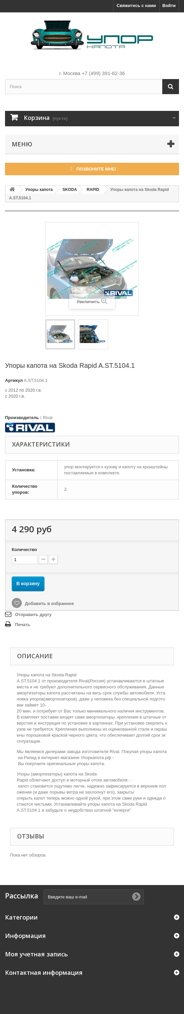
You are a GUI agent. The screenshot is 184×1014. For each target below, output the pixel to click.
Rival (48, 417)
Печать (22, 624)
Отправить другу (33, 614)
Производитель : (23, 417)
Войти (169, 5)
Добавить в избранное (49, 603)
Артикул (14, 380)
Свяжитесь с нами (136, 5)
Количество (24, 549)
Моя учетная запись (36, 954)
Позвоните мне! (92, 169)
